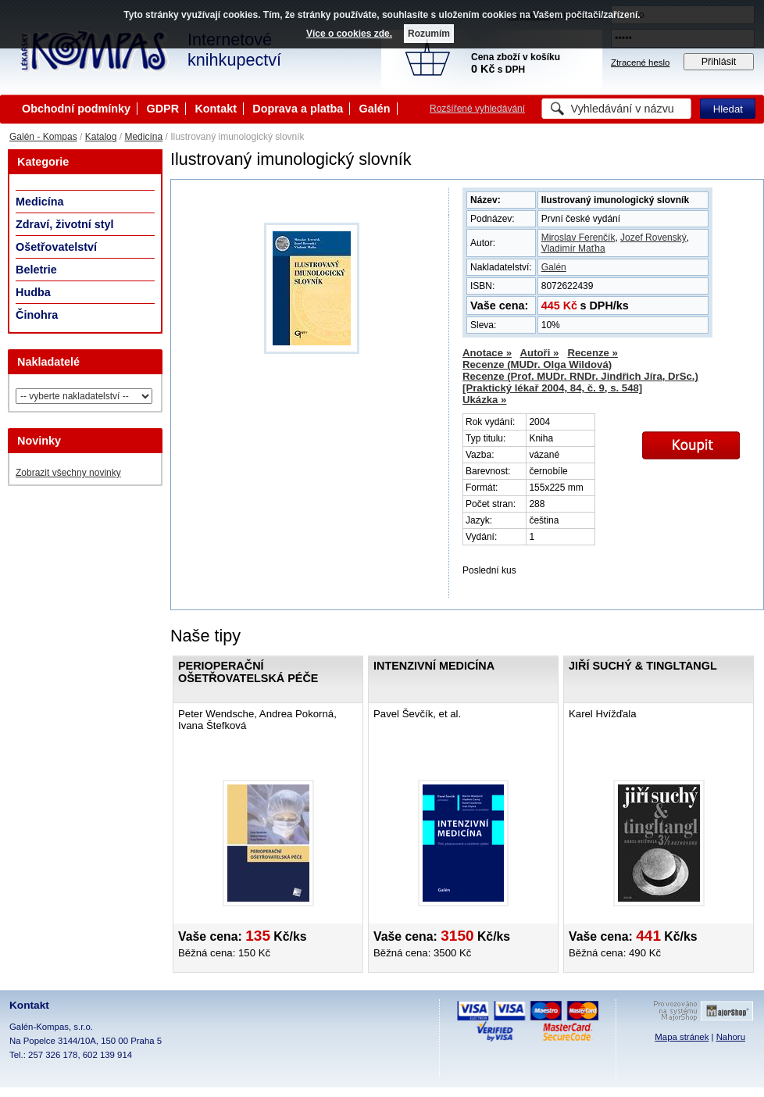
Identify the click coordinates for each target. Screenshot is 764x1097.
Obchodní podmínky (76, 108)
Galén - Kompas (43, 136)
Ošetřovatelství (56, 247)
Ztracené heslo (640, 62)
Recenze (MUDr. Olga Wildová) (537, 364)
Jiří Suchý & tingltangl (643, 665)
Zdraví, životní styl (65, 224)
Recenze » (592, 353)
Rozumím (429, 33)
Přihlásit (719, 61)
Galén (375, 108)
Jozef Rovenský (653, 237)
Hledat (728, 109)
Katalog (101, 136)
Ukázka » (484, 400)
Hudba (33, 292)
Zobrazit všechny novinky (68, 472)
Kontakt (216, 108)
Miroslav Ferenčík (578, 237)
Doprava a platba (297, 108)
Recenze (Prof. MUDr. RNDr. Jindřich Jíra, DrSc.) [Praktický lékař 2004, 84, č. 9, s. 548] (580, 382)
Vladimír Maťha (573, 248)
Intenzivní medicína (433, 665)
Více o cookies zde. (349, 33)
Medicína (143, 136)
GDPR (162, 108)
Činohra (37, 315)
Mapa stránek (682, 1037)
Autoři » (539, 353)
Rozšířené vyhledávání (477, 108)
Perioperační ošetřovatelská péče (248, 671)
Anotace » (487, 353)
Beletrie (36, 269)
